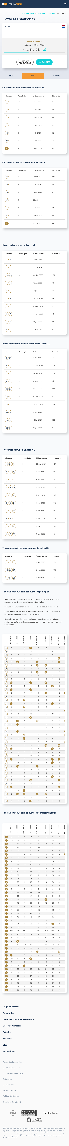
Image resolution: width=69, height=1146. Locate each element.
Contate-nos (8, 1085)
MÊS (11, 76)
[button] (65, 4)
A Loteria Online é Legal (13, 1073)
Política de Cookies (11, 1096)
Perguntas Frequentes (12, 1062)
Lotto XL (51, 13)
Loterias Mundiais (12, 1025)
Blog (5, 1045)
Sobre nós (7, 1079)
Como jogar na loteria (12, 1068)
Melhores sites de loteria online (18, 1019)
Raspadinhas (9, 1051)
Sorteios (7, 1038)
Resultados (41, 13)
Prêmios (7, 1032)
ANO (33, 76)
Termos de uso (9, 1090)
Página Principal (28, 13)
